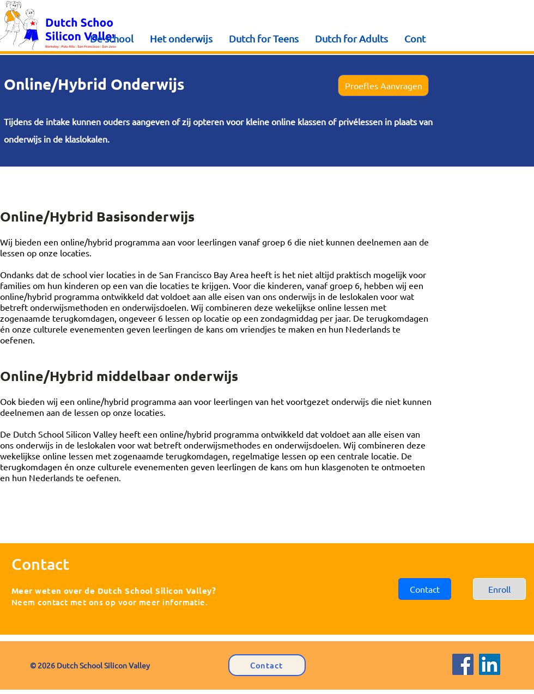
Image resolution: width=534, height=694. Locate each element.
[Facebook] (463, 664)
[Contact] (267, 665)
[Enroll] (499, 589)
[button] (383, 85)
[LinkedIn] (489, 664)
